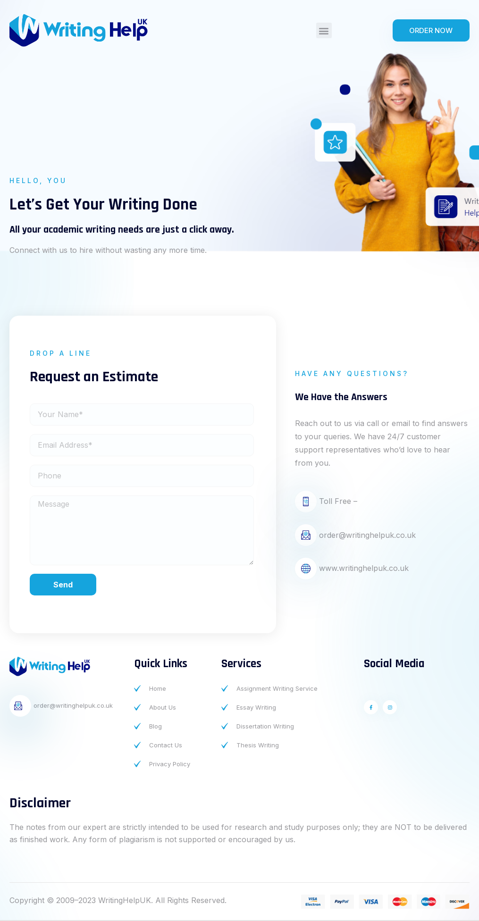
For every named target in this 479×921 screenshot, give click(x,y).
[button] (324, 30)
